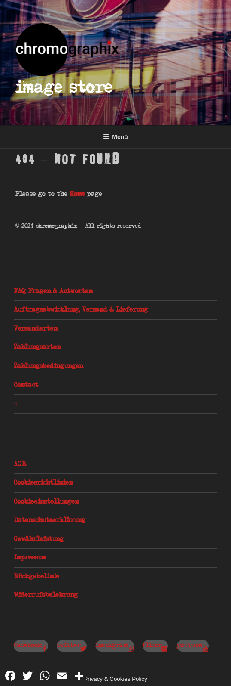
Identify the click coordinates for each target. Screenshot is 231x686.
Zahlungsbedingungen (48, 366)
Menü (115, 136)
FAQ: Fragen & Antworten (53, 291)
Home (77, 194)
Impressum (30, 558)
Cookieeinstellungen (46, 502)
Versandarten (35, 329)
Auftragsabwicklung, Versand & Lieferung (81, 310)
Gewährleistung (39, 539)
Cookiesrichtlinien (43, 483)
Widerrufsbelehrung (46, 595)
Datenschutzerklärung (49, 520)
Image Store (64, 88)
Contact (26, 385)
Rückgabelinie (36, 577)
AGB (20, 464)
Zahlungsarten (37, 347)
